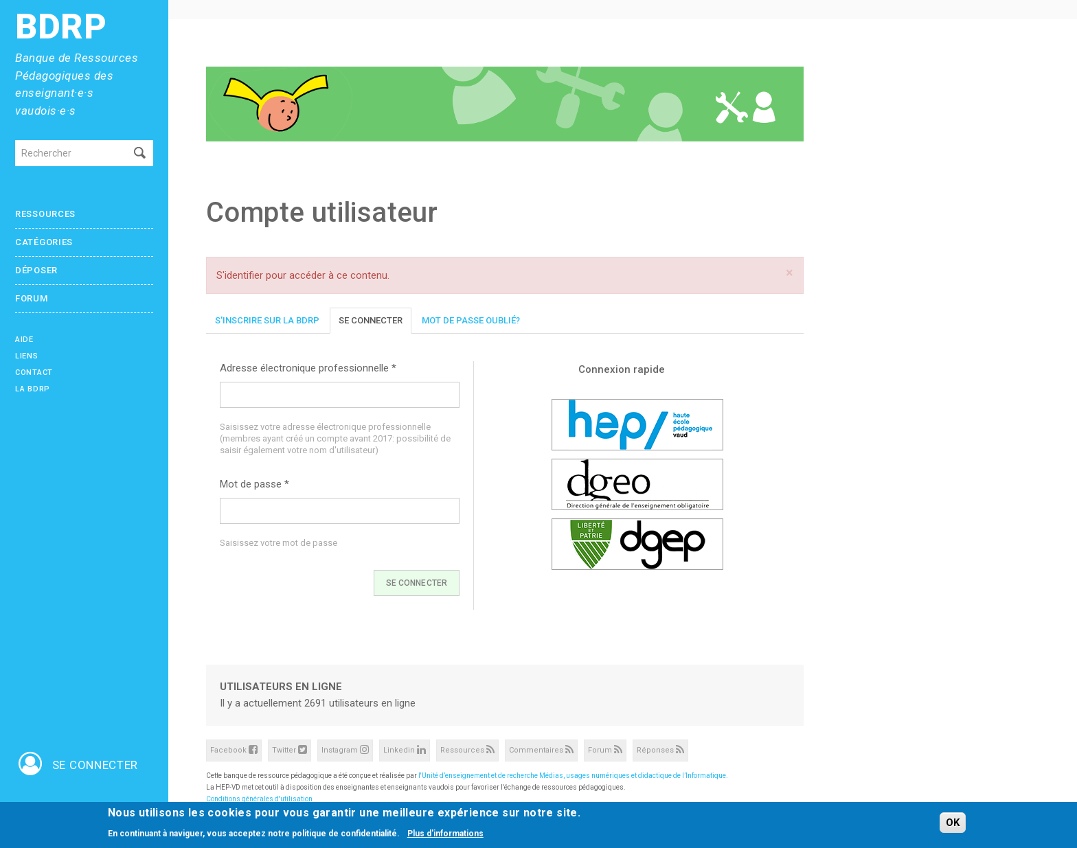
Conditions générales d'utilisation (259, 799)
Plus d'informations (445, 834)
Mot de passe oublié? (471, 320)
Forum (31, 298)
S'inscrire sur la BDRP (267, 320)
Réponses (660, 749)
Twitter (289, 749)
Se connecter (371, 320)
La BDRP (32, 389)
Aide (24, 339)
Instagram (345, 749)
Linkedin (404, 749)
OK (953, 824)
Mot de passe (254, 484)
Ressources (45, 214)
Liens (26, 356)
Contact (34, 372)
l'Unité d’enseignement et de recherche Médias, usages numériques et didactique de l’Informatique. (573, 775)
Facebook (234, 749)
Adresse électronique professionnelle (308, 368)
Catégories (44, 242)
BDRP (61, 27)
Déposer (36, 270)
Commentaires (541, 749)
